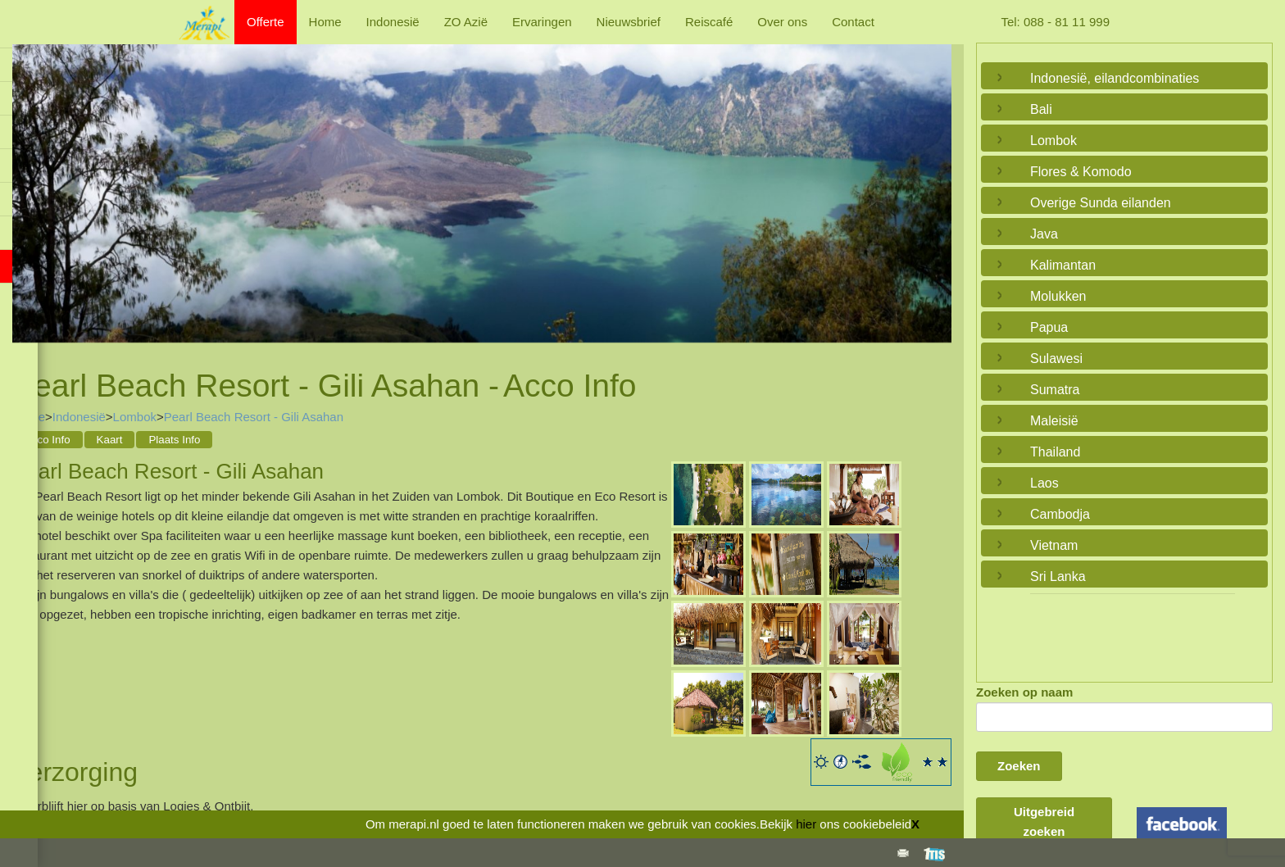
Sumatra (1054, 390)
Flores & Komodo (1081, 172)
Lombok (135, 417)
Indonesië (393, 22)
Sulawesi (1056, 358)
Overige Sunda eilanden (1100, 203)
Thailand (1055, 452)
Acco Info (47, 440)
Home (325, 22)
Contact (853, 22)
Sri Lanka (1058, 576)
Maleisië (1054, 421)
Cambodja (1060, 514)
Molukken (1058, 296)
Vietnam (1054, 545)
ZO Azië (466, 22)
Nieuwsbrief (629, 22)
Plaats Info (174, 440)
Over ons (782, 22)
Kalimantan (1063, 265)
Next (935, 186)
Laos (1044, 483)
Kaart (110, 440)
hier (806, 824)
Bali (1041, 109)
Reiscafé (709, 22)
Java (1044, 234)
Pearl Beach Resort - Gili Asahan (253, 417)
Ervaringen (542, 22)
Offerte (265, 22)
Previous (28, 186)
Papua (1049, 327)
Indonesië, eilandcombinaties (1114, 78)
